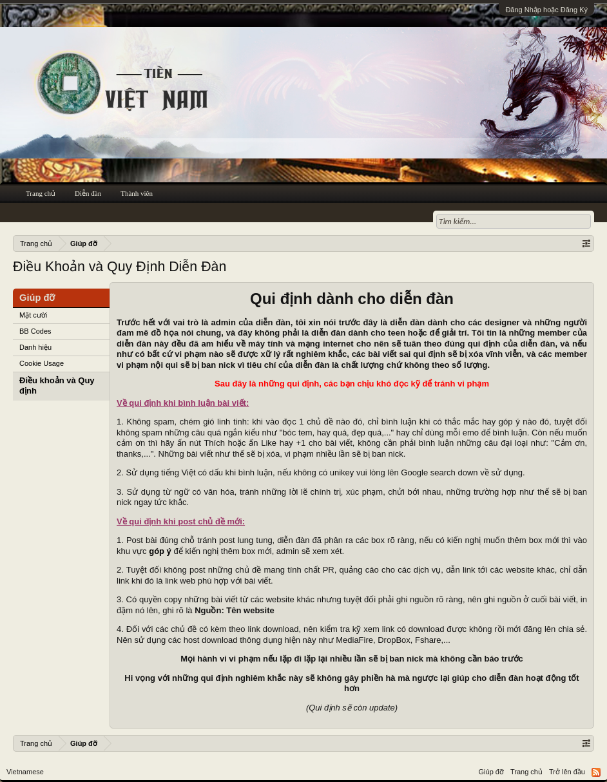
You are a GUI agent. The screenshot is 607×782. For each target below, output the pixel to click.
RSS (596, 772)
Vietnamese (25, 772)
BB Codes (35, 331)
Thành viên (136, 193)
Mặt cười (33, 315)
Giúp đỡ (491, 772)
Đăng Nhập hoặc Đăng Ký (546, 10)
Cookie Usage (41, 363)
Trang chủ (40, 193)
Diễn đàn (88, 193)
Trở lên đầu (567, 772)
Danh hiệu (35, 347)
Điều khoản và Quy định (57, 386)
